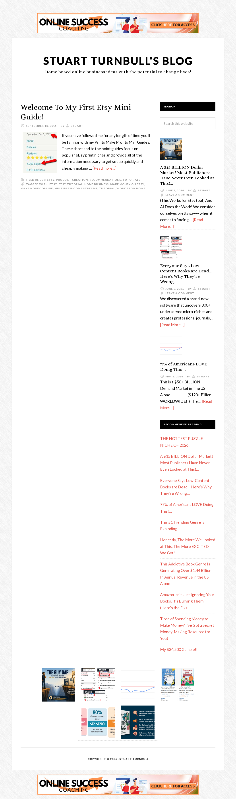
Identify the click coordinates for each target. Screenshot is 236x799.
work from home (130, 188)
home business (96, 184)
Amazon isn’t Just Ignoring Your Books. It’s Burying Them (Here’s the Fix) (187, 601)
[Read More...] (172, 324)
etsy (50, 179)
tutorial (107, 188)
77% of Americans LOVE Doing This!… (183, 366)
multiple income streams (75, 188)
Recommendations (105, 179)
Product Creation (72, 179)
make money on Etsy (127, 184)
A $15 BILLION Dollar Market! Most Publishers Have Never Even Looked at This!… (187, 175)
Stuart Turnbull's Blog (118, 60)
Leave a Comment (179, 194)
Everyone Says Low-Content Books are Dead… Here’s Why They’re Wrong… (186, 273)
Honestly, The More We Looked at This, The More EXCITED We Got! (187, 546)
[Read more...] (104, 168)
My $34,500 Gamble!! (178, 649)
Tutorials (131, 179)
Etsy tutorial (70, 184)
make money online (37, 188)
